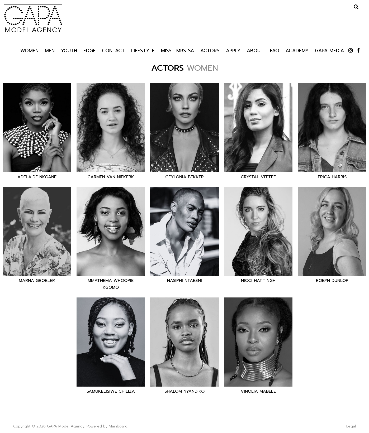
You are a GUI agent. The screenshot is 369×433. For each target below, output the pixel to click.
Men (50, 50)
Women (29, 50)
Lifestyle (143, 50)
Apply (233, 50)
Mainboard (118, 426)
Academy (297, 50)
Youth (69, 50)
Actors (210, 50)
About (255, 50)
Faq (274, 50)
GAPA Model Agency (33, 19)
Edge (89, 50)
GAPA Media (329, 50)
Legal (351, 426)
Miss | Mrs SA (177, 50)
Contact (113, 50)
